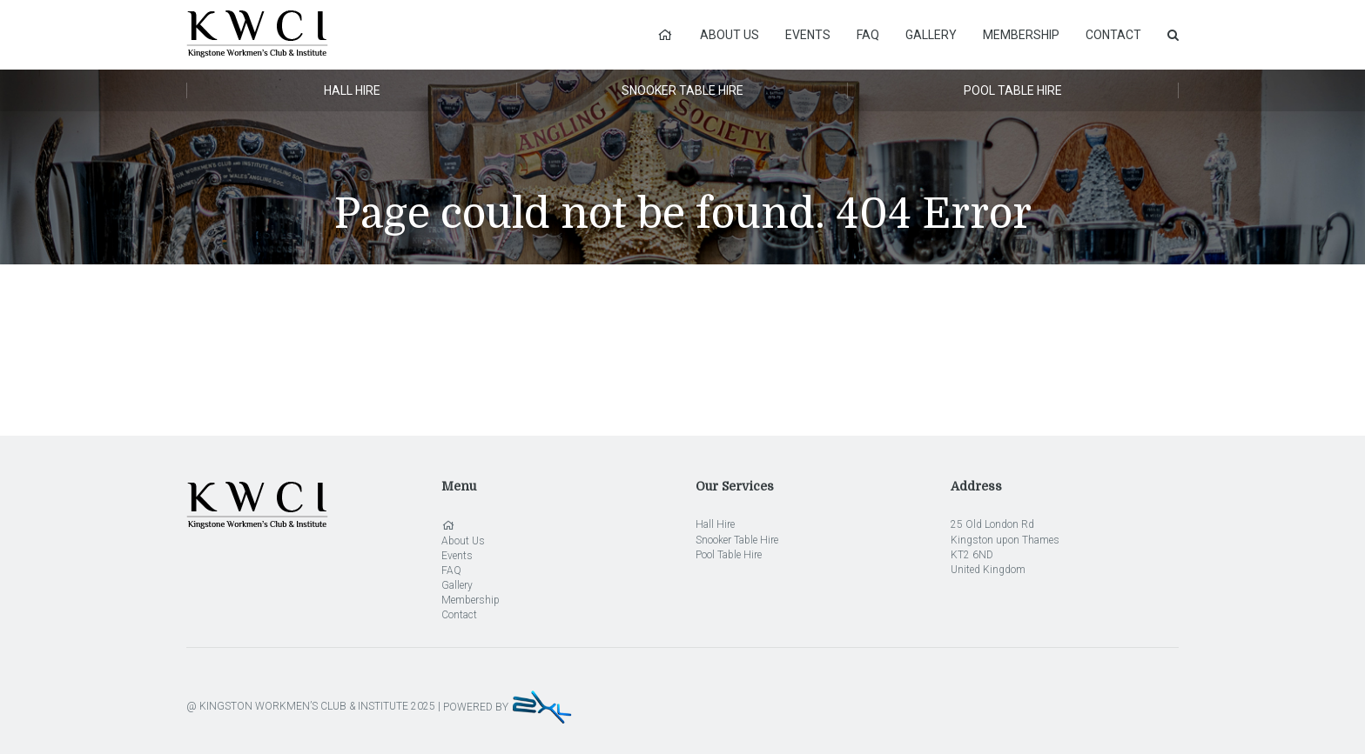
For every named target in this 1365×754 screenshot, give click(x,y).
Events (807, 35)
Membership (1021, 35)
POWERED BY (508, 707)
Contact (1113, 35)
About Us (729, 35)
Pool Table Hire (1013, 90)
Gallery (931, 35)
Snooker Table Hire (682, 90)
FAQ (868, 35)
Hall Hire (352, 90)
